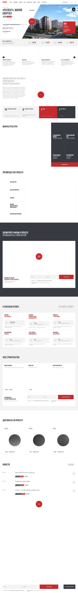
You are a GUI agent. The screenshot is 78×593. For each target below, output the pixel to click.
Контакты (38, 2)
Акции (24, 2)
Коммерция (20, 2)
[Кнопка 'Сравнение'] (71, 2)
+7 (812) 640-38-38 (65, 2)
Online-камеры (43, 2)
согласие (35, 280)
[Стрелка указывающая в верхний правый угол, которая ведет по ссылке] (35, 42)
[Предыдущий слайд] (4, 57)
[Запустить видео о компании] (41, 95)
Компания (34, 2)
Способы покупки (29, 2)
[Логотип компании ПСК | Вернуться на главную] (5, 2)
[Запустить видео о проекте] (39, 256)
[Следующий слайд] (74, 57)
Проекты (11, 2)
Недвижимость (15, 2)
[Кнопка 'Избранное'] (76, 2)
